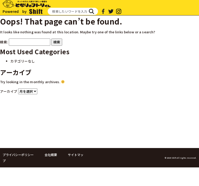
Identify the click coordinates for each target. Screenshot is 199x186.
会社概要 (51, 154)
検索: (4, 42)
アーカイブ (8, 91)
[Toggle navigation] (192, 7)
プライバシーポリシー (18, 154)
